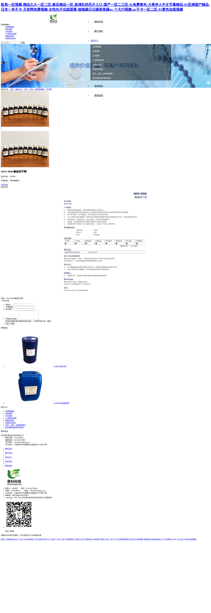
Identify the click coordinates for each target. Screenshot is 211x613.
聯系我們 (8, 467)
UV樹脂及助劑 (98, 60)
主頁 (12, 89)
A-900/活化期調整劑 (61, 405)
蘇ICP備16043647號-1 (20, 497)
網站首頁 (98, 21)
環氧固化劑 (97, 65)
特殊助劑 (96, 51)
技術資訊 (98, 86)
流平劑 (49, 89)
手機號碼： (10, 307)
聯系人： (9, 305)
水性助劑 (96, 56)
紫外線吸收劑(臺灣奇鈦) (102, 78)
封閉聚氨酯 (97, 47)
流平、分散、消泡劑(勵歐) (103, 74)
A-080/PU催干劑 (60, 368)
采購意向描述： (11, 320)
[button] (105, 128)
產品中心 (98, 40)
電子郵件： (9, 309)
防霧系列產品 (98, 69)
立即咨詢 (4, 185)
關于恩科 (98, 31)
